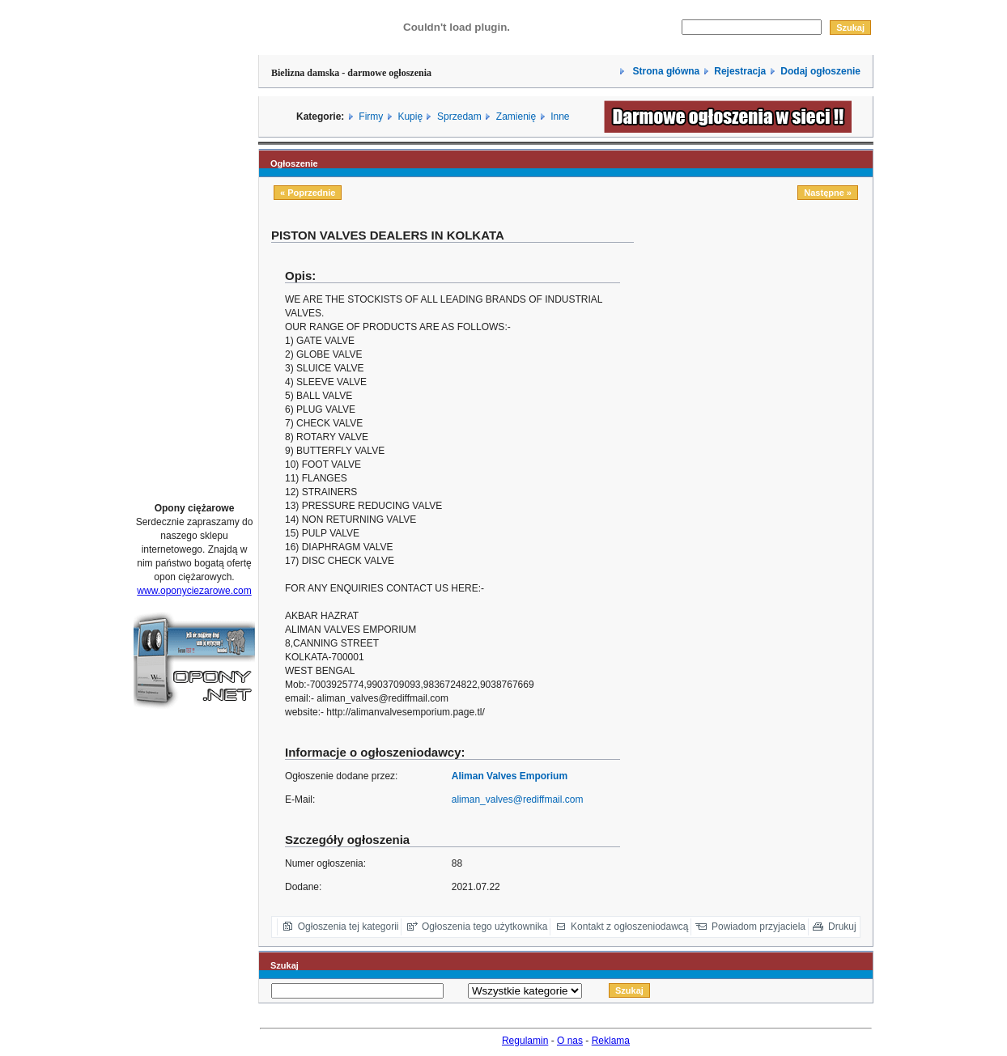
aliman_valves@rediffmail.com (518, 799)
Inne (559, 116)
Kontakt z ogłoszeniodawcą (629, 926)
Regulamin (525, 1040)
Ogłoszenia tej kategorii (348, 926)
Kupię (410, 116)
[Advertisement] (194, 245)
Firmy (371, 116)
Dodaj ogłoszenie (820, 71)
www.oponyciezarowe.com (194, 590)
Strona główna (664, 71)
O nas (570, 1040)
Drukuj (842, 926)
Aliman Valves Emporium (509, 776)
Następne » (828, 192)
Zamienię (516, 116)
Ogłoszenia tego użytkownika (484, 926)
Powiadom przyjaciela (758, 926)
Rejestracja (740, 71)
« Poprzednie (307, 192)
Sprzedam (459, 116)
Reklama (611, 1040)
